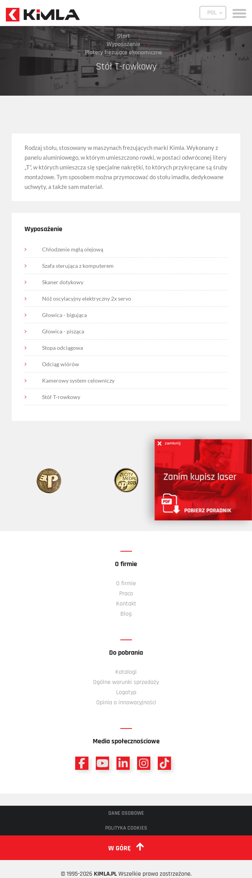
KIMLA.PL (105, 874)
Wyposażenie (123, 44)
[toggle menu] (239, 13)
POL (212, 13)
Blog (126, 614)
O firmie (126, 583)
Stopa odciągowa (62, 347)
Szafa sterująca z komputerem (78, 265)
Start (123, 36)
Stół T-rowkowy (61, 397)
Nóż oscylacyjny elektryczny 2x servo (86, 298)
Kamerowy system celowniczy (78, 380)
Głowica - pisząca (63, 331)
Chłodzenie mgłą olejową (72, 249)
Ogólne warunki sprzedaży (126, 682)
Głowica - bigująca (64, 315)
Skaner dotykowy (62, 282)
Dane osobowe (126, 813)
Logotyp (126, 692)
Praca (126, 593)
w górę (126, 847)
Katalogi (126, 672)
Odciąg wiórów (60, 364)
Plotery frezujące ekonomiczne (123, 52)
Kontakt (126, 604)
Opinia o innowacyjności (126, 702)
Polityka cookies (126, 828)
